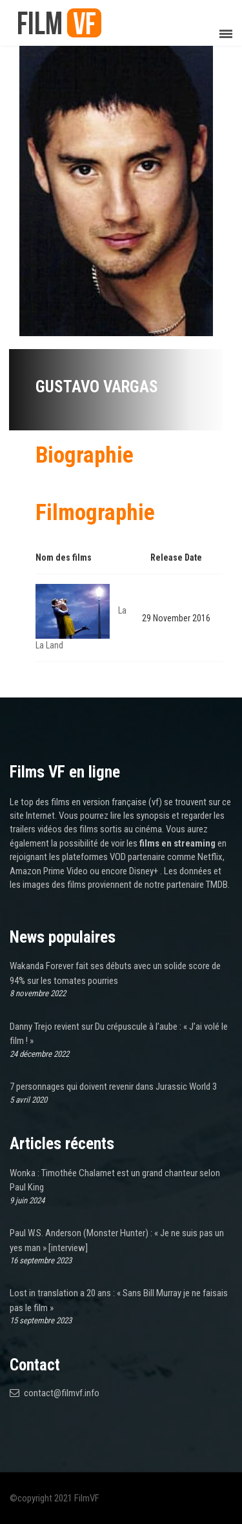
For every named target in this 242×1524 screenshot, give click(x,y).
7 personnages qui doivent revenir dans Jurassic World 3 (113, 1086)
